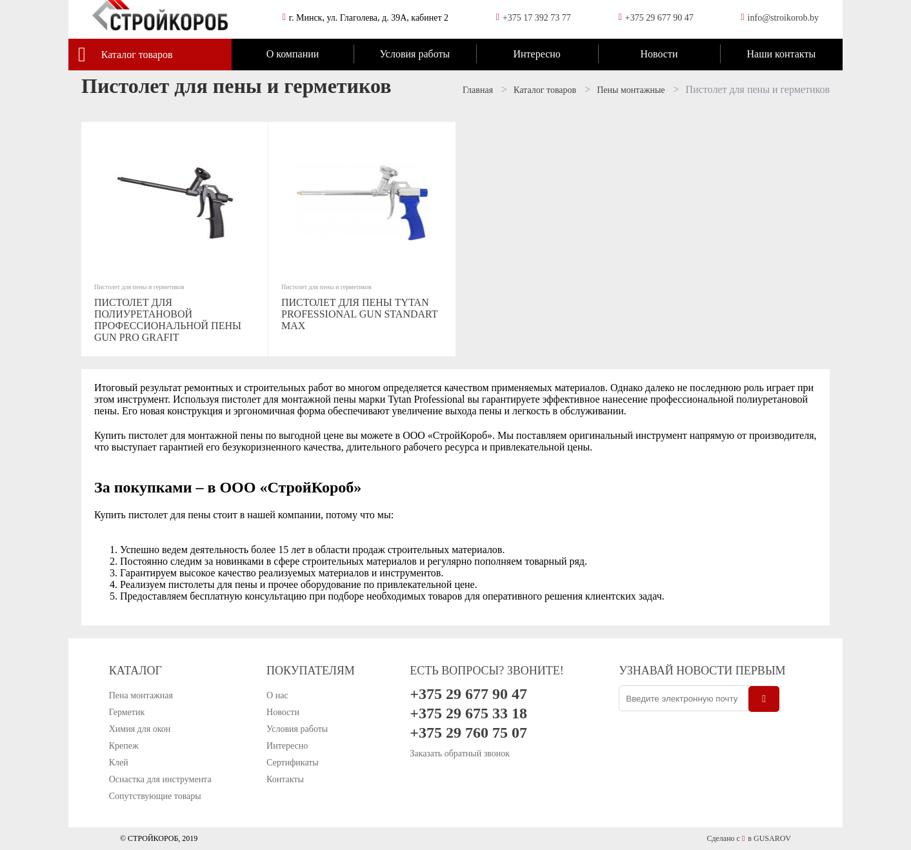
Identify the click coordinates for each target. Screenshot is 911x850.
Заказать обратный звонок (460, 753)
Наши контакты (781, 53)
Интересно (536, 53)
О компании (292, 53)
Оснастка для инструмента (160, 779)
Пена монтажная (141, 695)
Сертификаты (292, 762)
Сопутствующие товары (155, 796)
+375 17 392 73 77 (537, 18)
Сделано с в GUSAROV (748, 838)
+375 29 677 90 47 (659, 18)
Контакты (285, 779)
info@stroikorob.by (783, 18)
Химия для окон (140, 729)
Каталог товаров (137, 54)
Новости (658, 53)
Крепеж (124, 746)
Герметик (127, 712)
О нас (277, 695)
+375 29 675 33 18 (468, 713)
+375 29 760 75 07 (468, 732)
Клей (118, 762)
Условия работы (414, 53)
